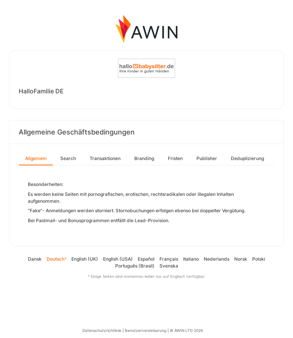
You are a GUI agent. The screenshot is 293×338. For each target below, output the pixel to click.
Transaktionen (105, 158)
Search (68, 158)
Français (168, 259)
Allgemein (36, 158)
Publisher (206, 158)
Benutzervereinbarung (145, 330)
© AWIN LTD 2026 (186, 330)
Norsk (240, 259)
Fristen (175, 158)
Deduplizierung (247, 158)
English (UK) (84, 259)
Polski (258, 259)
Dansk (35, 259)
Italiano (191, 259)
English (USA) (118, 259)
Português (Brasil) (135, 266)
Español (146, 259)
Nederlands (216, 259)
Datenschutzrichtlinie (101, 330)
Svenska (168, 266)
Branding (144, 158)
